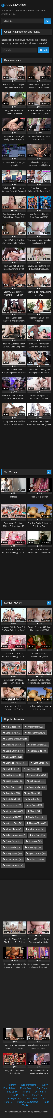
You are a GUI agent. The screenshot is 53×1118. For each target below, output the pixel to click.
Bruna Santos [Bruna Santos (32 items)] (39, 745)
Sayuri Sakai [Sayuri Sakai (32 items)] (13, 841)
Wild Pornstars (28, 1085)
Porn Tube (37, 1095)
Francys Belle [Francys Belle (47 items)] (37, 775)
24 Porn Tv (40, 1091)
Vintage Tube (14, 1098)
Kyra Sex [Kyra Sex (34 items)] (34, 799)
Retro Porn (31, 1098)
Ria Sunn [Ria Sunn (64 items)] (38, 835)
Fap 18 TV (12, 1091)
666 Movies (13, 5)
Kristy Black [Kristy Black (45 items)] (13, 799)
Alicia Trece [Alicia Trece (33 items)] (13, 727)
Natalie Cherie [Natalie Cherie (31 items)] (36, 817)
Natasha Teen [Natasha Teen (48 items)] (37, 823)
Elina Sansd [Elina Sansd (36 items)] (40, 763)
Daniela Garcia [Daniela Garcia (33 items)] (14, 751)
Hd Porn (12, 1085)
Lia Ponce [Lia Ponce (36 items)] (35, 805)
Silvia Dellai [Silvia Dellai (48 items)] (13, 847)
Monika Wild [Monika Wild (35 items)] (13, 817)
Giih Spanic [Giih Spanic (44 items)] (37, 781)
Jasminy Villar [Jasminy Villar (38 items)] (37, 787)
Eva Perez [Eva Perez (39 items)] (33, 769)
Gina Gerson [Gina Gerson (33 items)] (13, 787)
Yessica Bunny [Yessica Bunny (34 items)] (14, 865)
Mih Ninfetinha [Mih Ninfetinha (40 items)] (14, 811)
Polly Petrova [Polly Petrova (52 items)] (36, 829)
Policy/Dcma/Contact (27, 1102)
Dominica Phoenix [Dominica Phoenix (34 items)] (16, 763)
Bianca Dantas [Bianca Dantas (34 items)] (36, 733)
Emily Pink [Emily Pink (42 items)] (12, 769)
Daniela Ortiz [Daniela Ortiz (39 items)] (38, 751)
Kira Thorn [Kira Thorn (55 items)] (34, 793)
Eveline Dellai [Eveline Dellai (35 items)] (14, 775)
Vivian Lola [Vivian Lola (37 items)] (37, 859)
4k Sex (26, 1091)
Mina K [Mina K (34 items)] (35, 811)
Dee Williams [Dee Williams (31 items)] (14, 757)
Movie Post (25, 1088)
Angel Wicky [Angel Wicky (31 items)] (35, 727)
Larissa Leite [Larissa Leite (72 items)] (13, 805)
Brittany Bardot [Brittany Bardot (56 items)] (14, 745)
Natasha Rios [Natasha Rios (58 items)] (14, 823)
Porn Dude (41, 1088)
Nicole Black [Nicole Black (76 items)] (13, 829)
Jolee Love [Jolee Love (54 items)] (13, 793)
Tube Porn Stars (18, 1095)
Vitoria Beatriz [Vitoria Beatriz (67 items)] (14, 859)
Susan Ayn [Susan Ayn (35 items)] (34, 847)
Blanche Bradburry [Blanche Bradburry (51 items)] (16, 739)
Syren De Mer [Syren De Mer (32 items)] (37, 853)
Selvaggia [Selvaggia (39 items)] (35, 841)
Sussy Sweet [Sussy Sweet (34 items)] (14, 853)
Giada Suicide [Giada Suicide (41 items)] (14, 781)
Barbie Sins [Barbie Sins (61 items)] (13, 733)
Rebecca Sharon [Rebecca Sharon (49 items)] (15, 835)
